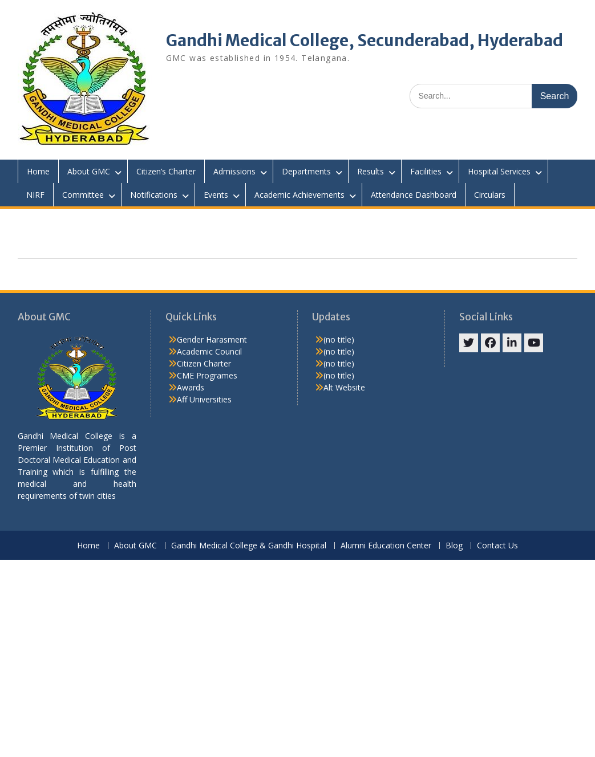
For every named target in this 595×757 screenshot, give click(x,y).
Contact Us (497, 546)
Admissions (234, 171)
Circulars (489, 194)
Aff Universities (204, 399)
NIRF (35, 194)
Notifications (153, 194)
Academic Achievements (299, 194)
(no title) (338, 339)
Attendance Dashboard (413, 194)
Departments (306, 171)
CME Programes (207, 375)
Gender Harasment (212, 339)
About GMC (88, 171)
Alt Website (344, 387)
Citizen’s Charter (166, 171)
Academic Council (209, 351)
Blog (454, 546)
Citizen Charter (204, 363)
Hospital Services (499, 171)
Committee (83, 194)
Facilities (426, 171)
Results (370, 171)
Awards (190, 387)
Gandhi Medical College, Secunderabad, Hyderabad (364, 40)
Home (38, 171)
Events (216, 194)
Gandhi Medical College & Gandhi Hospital (248, 546)
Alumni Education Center (386, 546)
